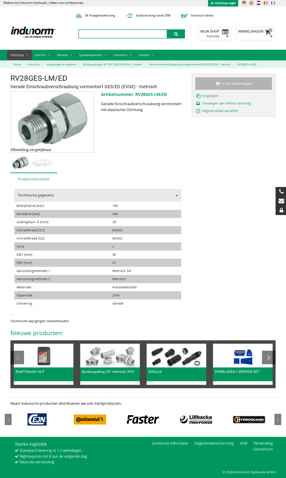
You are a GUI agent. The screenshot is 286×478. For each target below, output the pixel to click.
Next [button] (269, 357)
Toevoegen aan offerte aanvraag (223, 103)
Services (62, 55)
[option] (21, 162)
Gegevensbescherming (214, 443)
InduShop (17, 55)
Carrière (144, 55)
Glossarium (263, 449)
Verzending (263, 443)
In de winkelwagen (234, 83)
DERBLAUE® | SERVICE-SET (237, 371)
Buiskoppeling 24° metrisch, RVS (108, 371)
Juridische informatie (170, 443)
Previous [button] (17, 357)
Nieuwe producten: (36, 333)
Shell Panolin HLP (30, 371)
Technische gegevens (36, 195)
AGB (243, 443)
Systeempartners (90, 55)
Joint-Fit (40, 55)
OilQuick (155, 371)
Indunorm (120, 55)
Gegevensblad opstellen (216, 111)
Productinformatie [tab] (34, 179)
